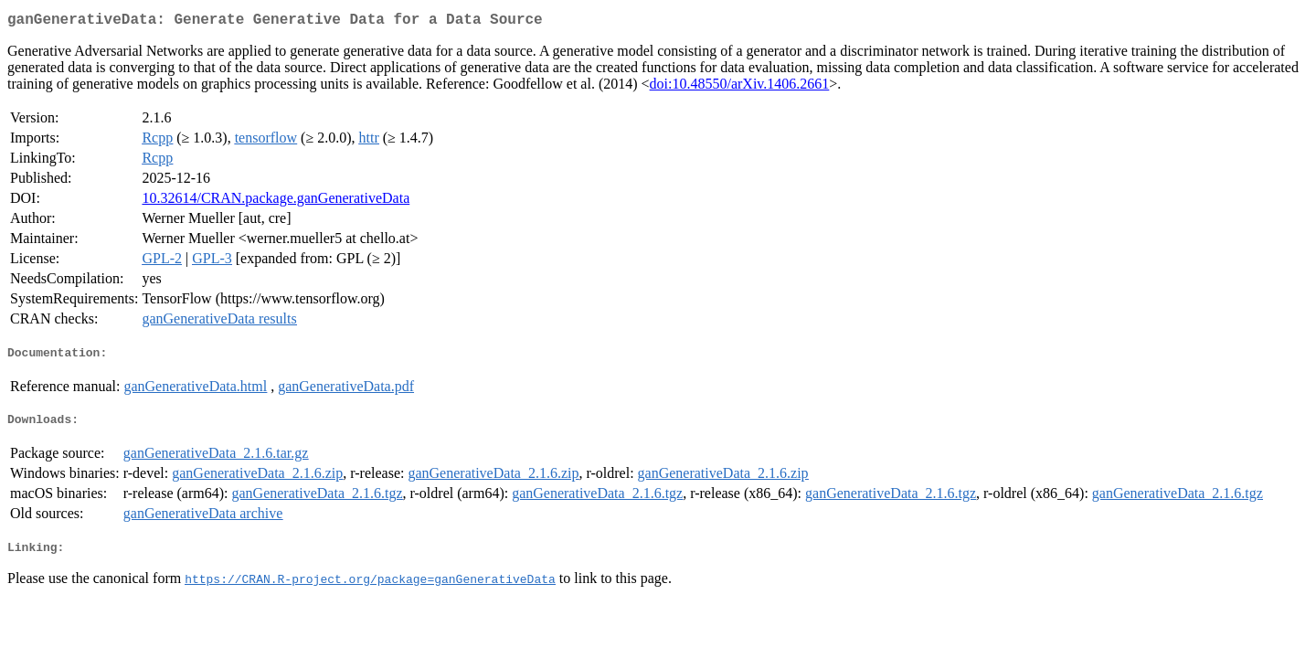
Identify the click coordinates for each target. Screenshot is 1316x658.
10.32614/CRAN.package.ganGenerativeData (275, 201)
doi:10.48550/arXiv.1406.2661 (740, 87)
